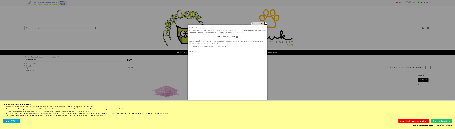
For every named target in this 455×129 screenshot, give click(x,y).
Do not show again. (259, 23)
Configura (11, 121)
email (219, 37)
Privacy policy (164, 113)
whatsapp (234, 37)
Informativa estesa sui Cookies (38, 113)
